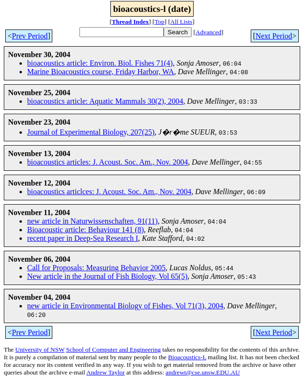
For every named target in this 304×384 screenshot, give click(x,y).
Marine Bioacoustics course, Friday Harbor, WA (100, 72)
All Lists (181, 21)
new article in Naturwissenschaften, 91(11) (92, 221)
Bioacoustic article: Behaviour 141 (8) (85, 230)
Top (160, 21)
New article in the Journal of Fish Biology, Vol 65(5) (107, 276)
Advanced (208, 32)
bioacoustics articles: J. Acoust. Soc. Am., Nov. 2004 (107, 162)
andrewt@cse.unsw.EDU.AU (203, 372)
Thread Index (130, 21)
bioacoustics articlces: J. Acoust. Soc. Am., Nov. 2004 (109, 191)
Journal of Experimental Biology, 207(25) (91, 132)
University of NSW (39, 349)
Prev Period (30, 36)
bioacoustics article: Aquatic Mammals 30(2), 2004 (105, 101)
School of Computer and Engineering (113, 349)
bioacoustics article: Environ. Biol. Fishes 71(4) (100, 63)
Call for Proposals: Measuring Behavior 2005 (96, 268)
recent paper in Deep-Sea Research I (82, 238)
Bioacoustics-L (187, 357)
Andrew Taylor (106, 372)
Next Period (273, 36)
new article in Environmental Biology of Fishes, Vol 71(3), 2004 (125, 306)
